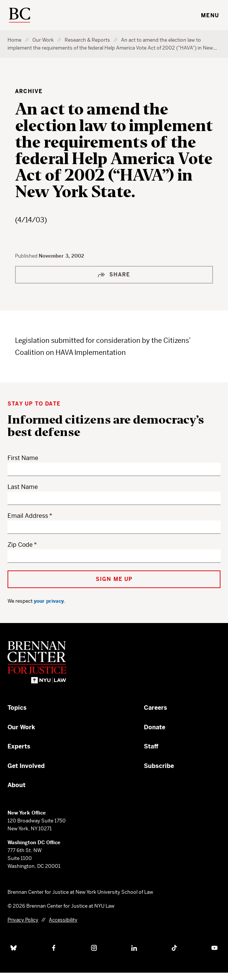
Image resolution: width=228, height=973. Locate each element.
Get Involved (26, 766)
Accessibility (63, 920)
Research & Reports (87, 40)
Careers (155, 708)
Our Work (43, 40)
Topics (17, 708)
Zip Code (20, 545)
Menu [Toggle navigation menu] (210, 15)
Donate (154, 727)
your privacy (49, 601)
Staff (151, 746)
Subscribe (159, 766)
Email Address (28, 516)
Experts (19, 746)
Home (14, 40)
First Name (23, 458)
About (17, 785)
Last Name (23, 487)
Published (27, 256)
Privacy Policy (23, 920)
